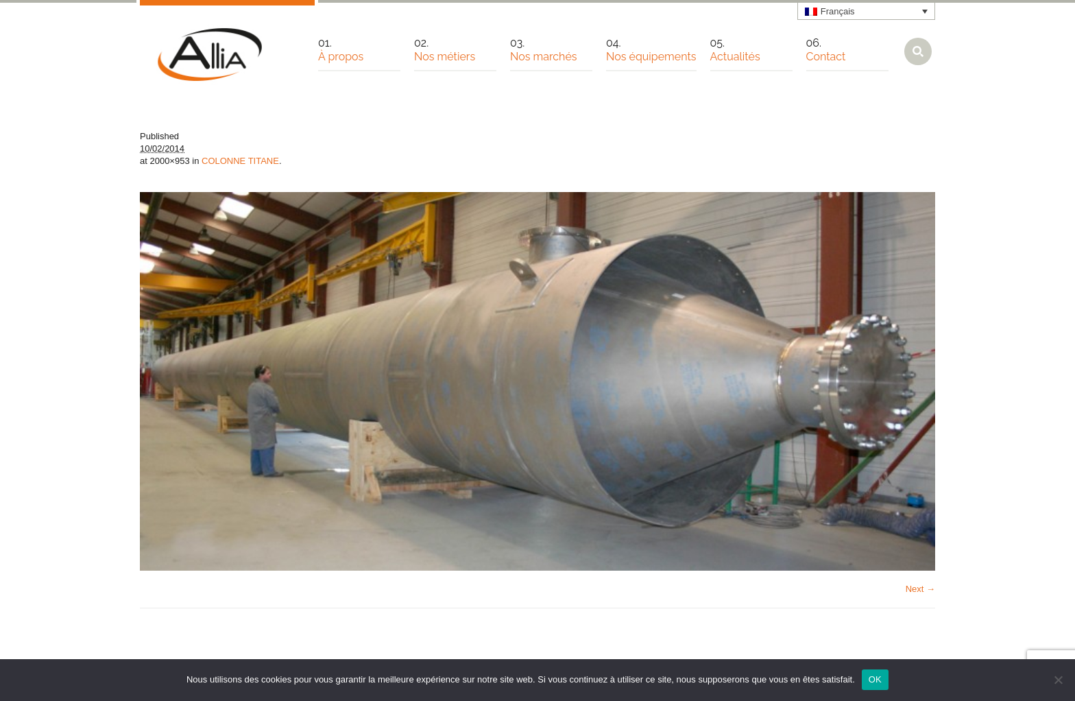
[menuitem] (866, 11)
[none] (866, 11)
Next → (920, 589)
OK (875, 679)
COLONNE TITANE (240, 161)
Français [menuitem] (838, 11)
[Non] (1058, 680)
